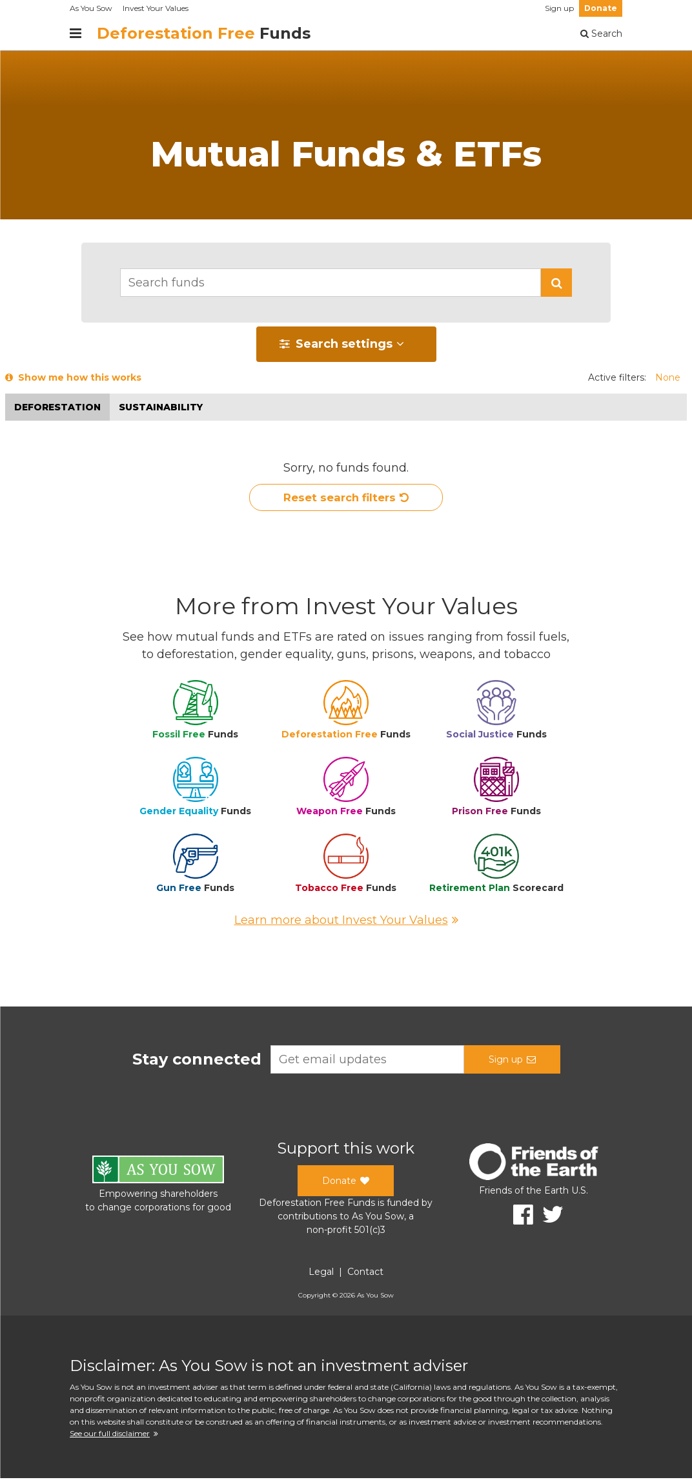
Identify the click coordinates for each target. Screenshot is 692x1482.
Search (601, 33)
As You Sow (91, 8)
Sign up (559, 8)
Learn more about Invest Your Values (346, 924)
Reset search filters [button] (346, 500)
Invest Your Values (155, 8)
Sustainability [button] (161, 407)
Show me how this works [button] (73, 377)
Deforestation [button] (57, 407)
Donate (600, 8)
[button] (556, 282)
